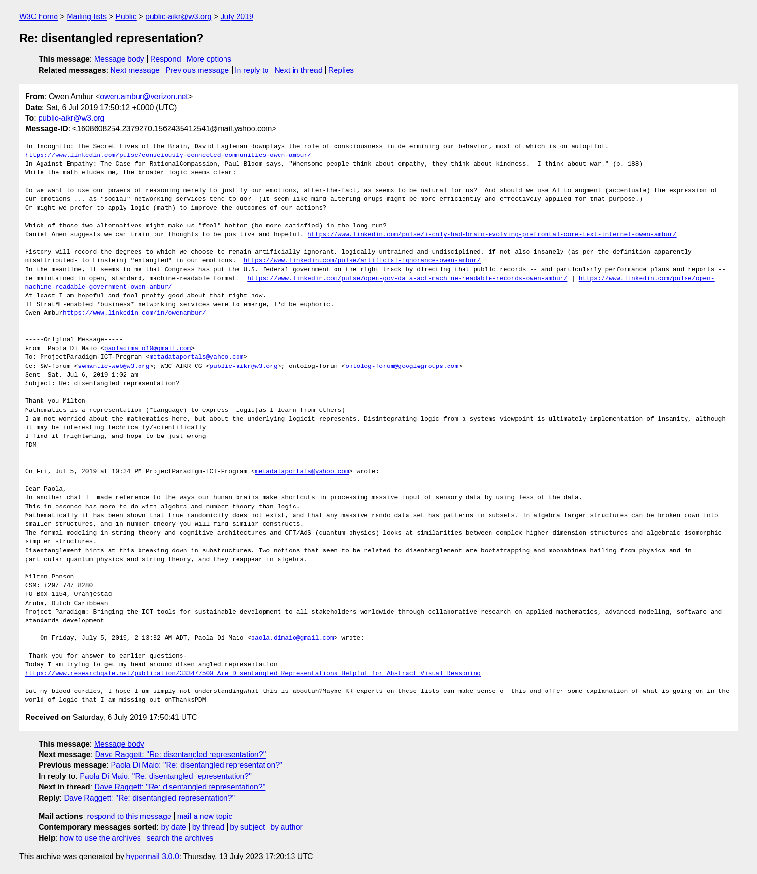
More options (209, 59)
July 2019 (236, 17)
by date (173, 827)
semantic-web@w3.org (113, 366)
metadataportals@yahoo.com (196, 357)
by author (286, 827)
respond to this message (129, 816)
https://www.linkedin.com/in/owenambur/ (134, 313)
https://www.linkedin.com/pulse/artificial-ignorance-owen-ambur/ (361, 260)
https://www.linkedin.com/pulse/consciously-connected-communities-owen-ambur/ (168, 155)
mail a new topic (205, 816)
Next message (135, 70)
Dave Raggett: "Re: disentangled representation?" (180, 754)
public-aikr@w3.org (178, 17)
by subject (247, 827)
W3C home (38, 17)
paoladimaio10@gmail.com (147, 348)
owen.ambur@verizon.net (144, 96)
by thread (208, 827)
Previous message (197, 70)
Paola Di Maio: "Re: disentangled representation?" (196, 765)
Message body (119, 59)
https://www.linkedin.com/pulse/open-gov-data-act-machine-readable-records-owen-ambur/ (407, 278)
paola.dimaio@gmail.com (292, 638)
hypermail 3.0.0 (152, 856)
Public (126, 17)
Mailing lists (87, 17)
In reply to (251, 70)
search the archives (180, 838)
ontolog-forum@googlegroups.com (401, 366)
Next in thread (298, 70)
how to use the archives (100, 838)
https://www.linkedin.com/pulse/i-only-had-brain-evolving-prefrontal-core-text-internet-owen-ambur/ (492, 234)
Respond (165, 59)
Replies (341, 70)
